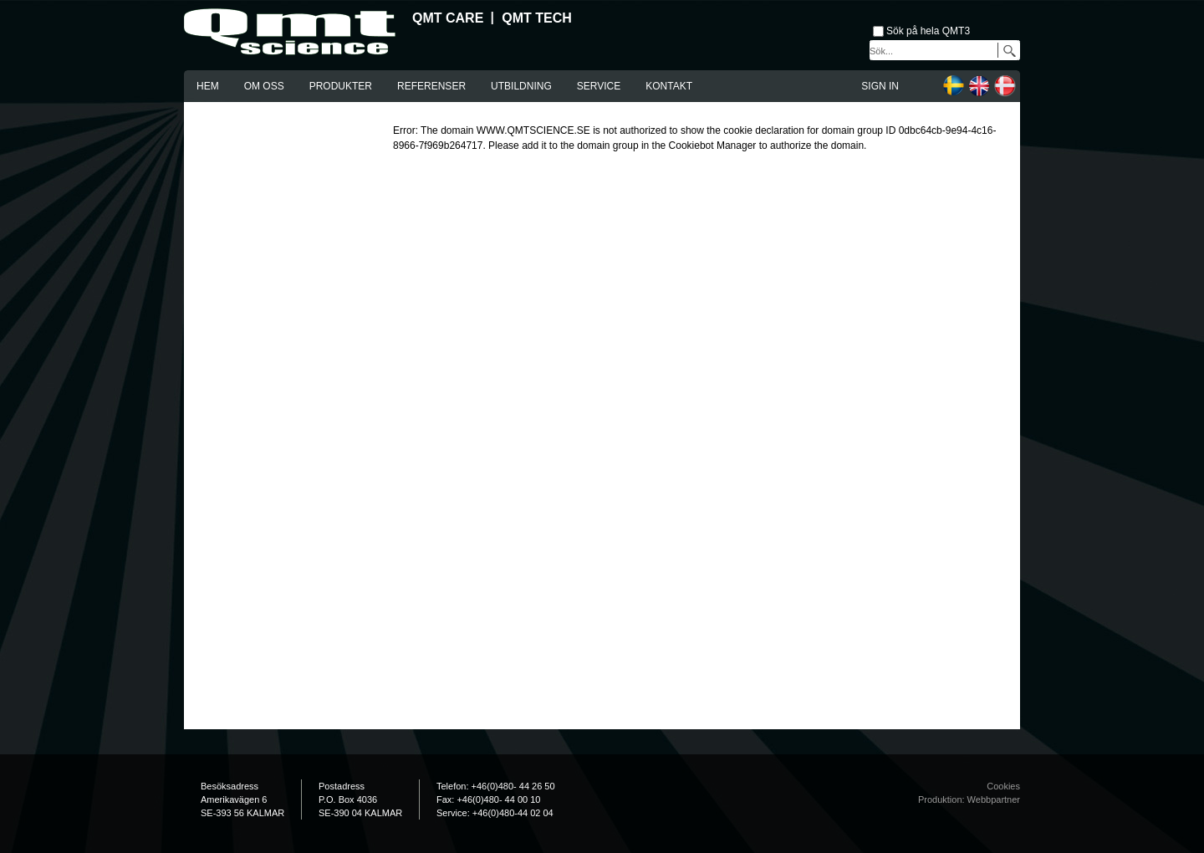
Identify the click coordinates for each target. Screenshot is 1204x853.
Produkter (340, 86)
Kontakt (668, 86)
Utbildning (521, 86)
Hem (207, 86)
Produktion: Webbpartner (969, 799)
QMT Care (447, 18)
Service (598, 86)
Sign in (880, 86)
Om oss (264, 86)
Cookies (1003, 786)
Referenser (431, 86)
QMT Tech (537, 18)
